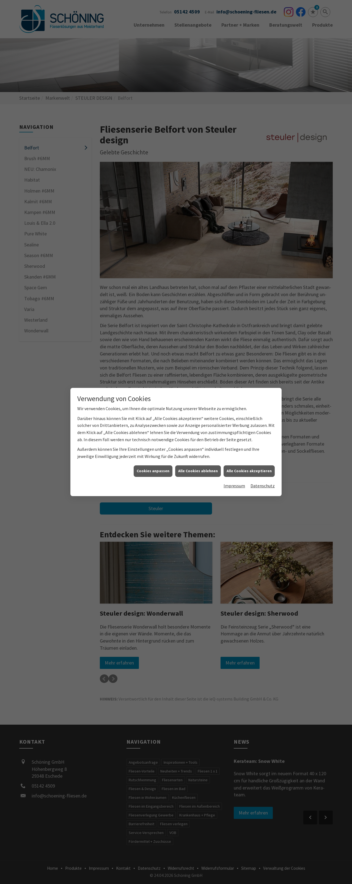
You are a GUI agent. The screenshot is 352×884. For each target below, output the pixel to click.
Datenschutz (263, 485)
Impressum (234, 485)
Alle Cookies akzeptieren (249, 470)
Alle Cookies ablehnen (198, 470)
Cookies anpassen (153, 470)
